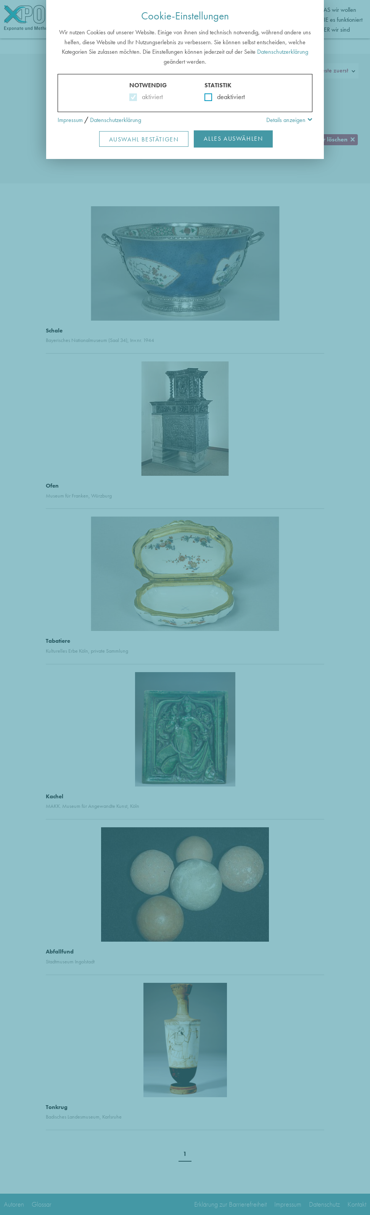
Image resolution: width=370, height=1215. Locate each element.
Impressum (70, 120)
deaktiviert (226, 96)
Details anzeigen (286, 120)
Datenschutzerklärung (282, 52)
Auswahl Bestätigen (144, 139)
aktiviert (151, 96)
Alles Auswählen (233, 139)
